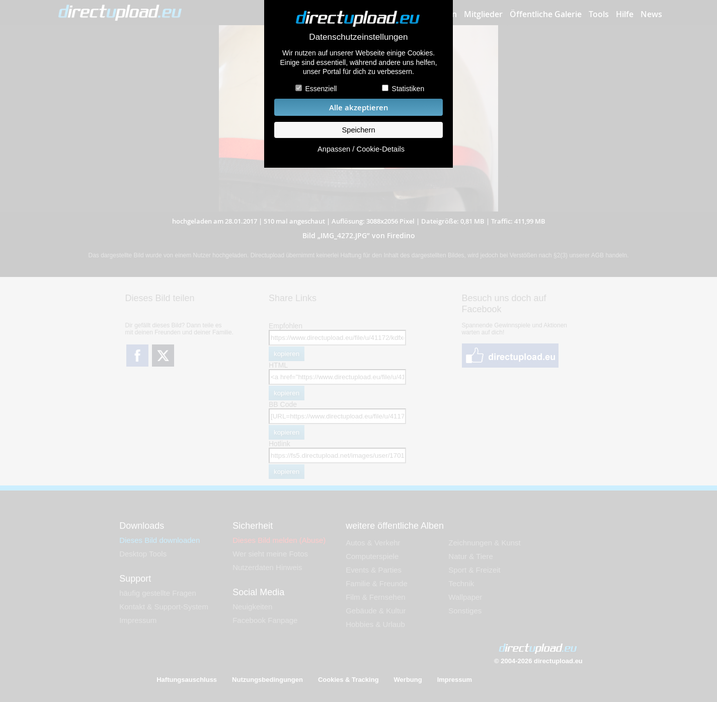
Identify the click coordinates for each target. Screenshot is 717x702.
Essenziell (321, 89)
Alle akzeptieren (358, 107)
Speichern (358, 130)
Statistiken (408, 89)
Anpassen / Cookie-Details (361, 149)
